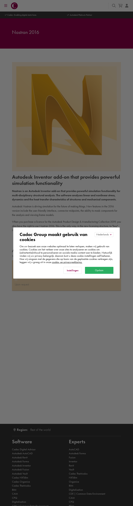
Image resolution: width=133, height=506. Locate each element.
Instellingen (73, 270)
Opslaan (99, 270)
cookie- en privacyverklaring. (67, 262)
